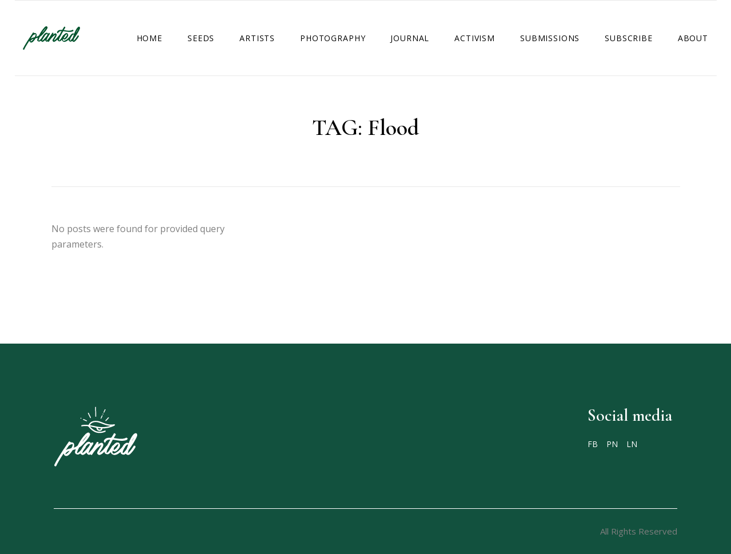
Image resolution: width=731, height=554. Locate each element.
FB (593, 444)
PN (612, 444)
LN (631, 444)
